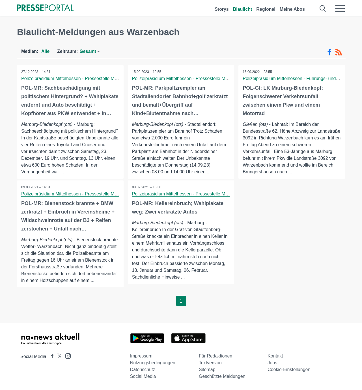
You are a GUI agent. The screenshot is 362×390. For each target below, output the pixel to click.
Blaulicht (242, 9)
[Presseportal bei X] (58, 356)
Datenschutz (142, 369)
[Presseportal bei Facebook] (51, 356)
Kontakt (275, 356)
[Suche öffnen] (322, 8)
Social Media (143, 376)
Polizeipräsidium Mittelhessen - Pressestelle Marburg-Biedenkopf (86, 78)
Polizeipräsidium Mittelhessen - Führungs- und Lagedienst (301, 78)
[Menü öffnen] (340, 8)
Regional (265, 9)
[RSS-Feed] (338, 52)
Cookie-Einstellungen (289, 369)
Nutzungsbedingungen (152, 362)
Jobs (272, 362)
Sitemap (207, 369)
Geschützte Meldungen (222, 376)
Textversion (210, 362)
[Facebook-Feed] (329, 52)
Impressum (141, 356)
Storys (222, 9)
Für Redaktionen (215, 356)
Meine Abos (292, 9)
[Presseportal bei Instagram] (66, 355)
